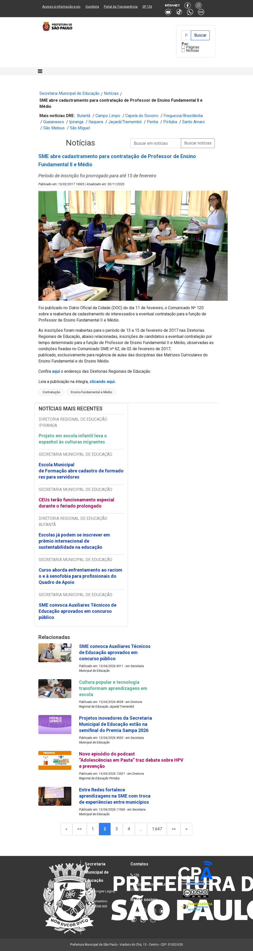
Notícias (192, 50)
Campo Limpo (107, 115)
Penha (152, 121)
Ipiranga (76, 121)
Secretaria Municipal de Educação (69, 93)
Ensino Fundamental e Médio (91, 392)
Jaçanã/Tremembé (125, 121)
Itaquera (96, 121)
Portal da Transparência (121, 6)
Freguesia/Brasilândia (183, 115)
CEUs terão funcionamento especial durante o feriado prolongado (76, 503)
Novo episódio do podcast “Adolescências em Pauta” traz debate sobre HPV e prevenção (131, 760)
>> (174, 828)
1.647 (157, 828)
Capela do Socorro (141, 115)
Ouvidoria (92, 6)
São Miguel (80, 128)
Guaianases (53, 121)
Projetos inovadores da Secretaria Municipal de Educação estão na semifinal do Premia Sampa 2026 (115, 724)
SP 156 (147, 6)
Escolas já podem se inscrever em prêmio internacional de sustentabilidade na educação (74, 541)
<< (79, 828)
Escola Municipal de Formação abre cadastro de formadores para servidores (81, 471)
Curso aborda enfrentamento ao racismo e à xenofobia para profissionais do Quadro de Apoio (80, 576)
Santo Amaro (193, 121)
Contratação (51, 392)
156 (136, 875)
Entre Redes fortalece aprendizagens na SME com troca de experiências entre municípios (114, 796)
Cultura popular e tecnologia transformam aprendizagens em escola (113, 688)
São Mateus (54, 128)
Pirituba (170, 121)
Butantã (83, 115)
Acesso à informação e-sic (61, 6)
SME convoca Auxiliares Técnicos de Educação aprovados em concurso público (77, 611)
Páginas (192, 47)
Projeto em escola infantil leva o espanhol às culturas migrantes (73, 439)
